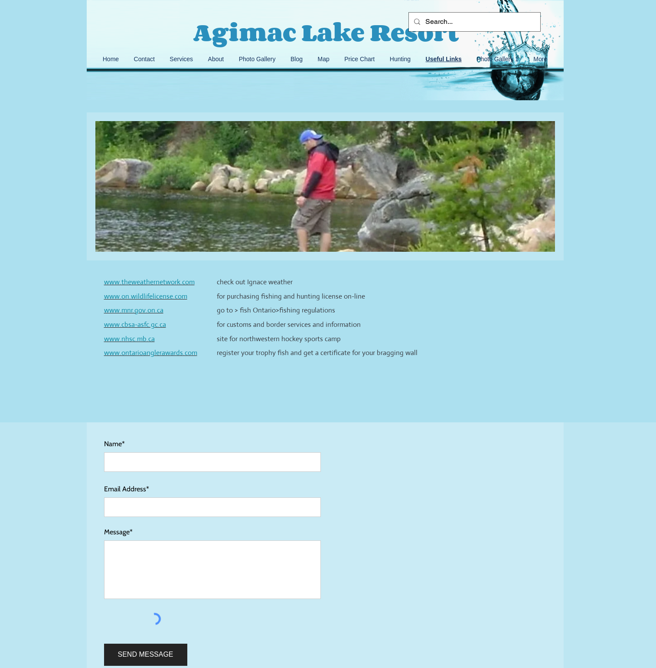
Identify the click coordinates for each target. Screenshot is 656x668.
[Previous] (99, 186)
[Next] (551, 186)
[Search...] (473, 22)
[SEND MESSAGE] (145, 655)
